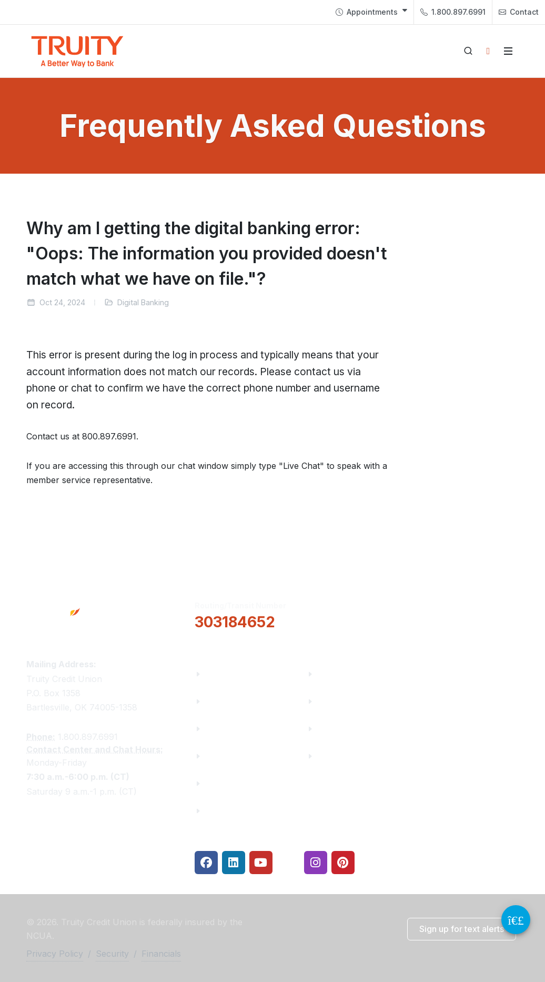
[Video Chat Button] (515, 919)
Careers (221, 728)
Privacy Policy (54, 953)
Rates (329, 728)
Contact (519, 12)
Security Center (349, 755)
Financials (226, 810)
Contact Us (228, 783)
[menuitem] (371, 12)
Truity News (230, 701)
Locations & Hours (470, 613)
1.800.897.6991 (453, 12)
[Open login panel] (488, 51)
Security (112, 953)
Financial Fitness (352, 673)
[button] (359, 614)
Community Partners (248, 755)
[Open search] (468, 51)
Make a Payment (352, 701)
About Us (224, 673)
